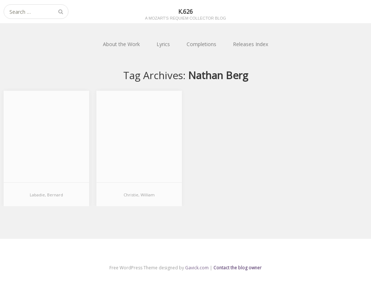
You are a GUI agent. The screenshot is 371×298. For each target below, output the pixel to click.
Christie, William (139, 194)
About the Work (121, 44)
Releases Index (250, 44)
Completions (201, 44)
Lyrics (163, 44)
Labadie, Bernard (46, 194)
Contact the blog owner (237, 268)
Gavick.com (197, 268)
